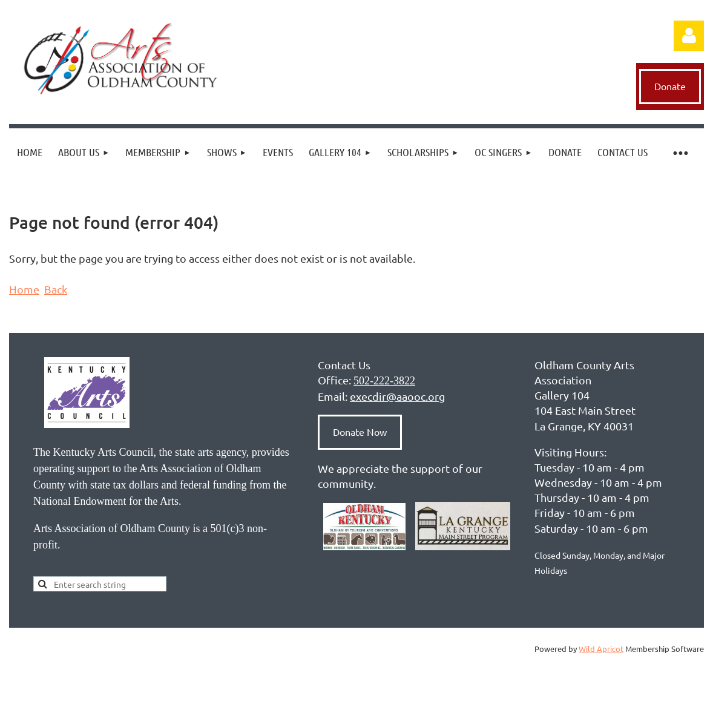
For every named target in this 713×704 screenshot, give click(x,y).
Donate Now (360, 432)
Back (55, 289)
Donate (670, 86)
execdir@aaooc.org (397, 396)
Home (24, 289)
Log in (689, 36)
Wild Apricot (601, 648)
